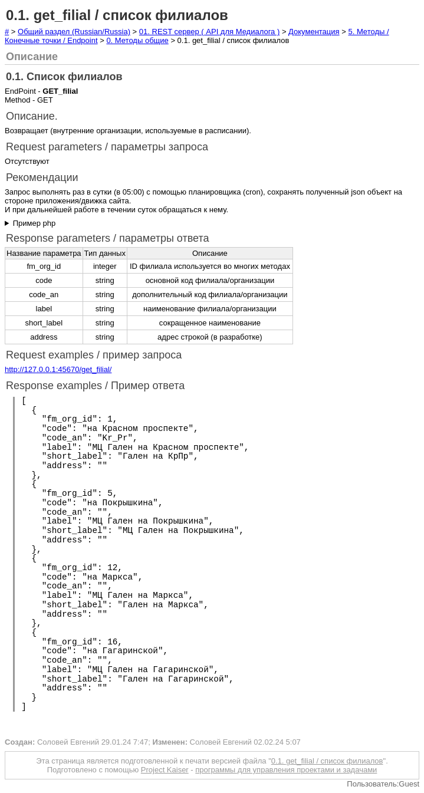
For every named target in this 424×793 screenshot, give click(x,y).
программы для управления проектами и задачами (286, 769)
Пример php (34, 223)
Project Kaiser (165, 769)
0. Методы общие (137, 40)
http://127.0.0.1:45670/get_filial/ (58, 369)
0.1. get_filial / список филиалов (327, 760)
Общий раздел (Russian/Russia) (74, 31)
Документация (314, 31)
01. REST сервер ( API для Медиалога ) (209, 31)
